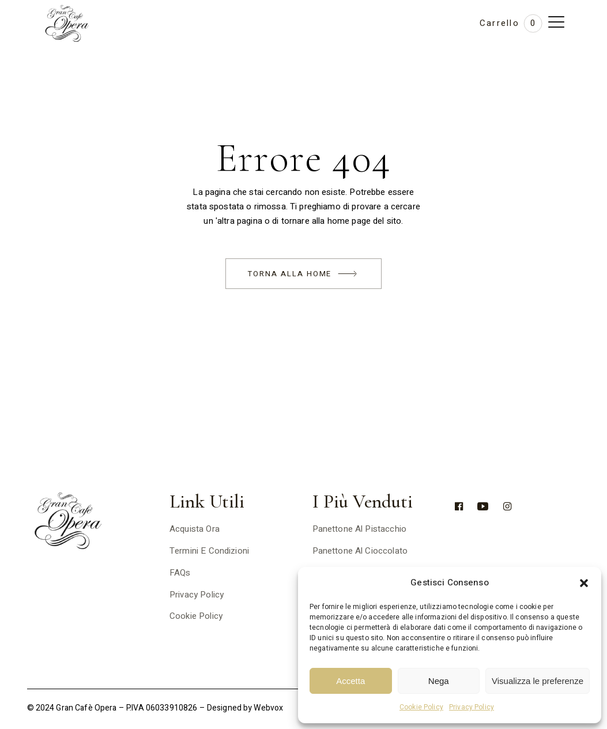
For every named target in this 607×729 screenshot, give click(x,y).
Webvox (268, 708)
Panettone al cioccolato (360, 550)
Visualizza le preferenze (537, 681)
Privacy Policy (471, 707)
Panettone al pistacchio (359, 529)
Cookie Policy (421, 707)
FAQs (180, 572)
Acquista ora (194, 529)
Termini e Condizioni (209, 550)
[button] (584, 583)
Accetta (350, 681)
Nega (438, 681)
